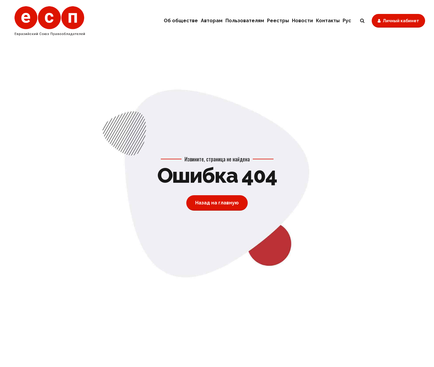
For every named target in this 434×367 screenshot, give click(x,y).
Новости (302, 20)
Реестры (278, 20)
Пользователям (244, 20)
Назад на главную (217, 203)
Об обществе (181, 20)
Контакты (328, 20)
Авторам (211, 20)
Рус (347, 20)
